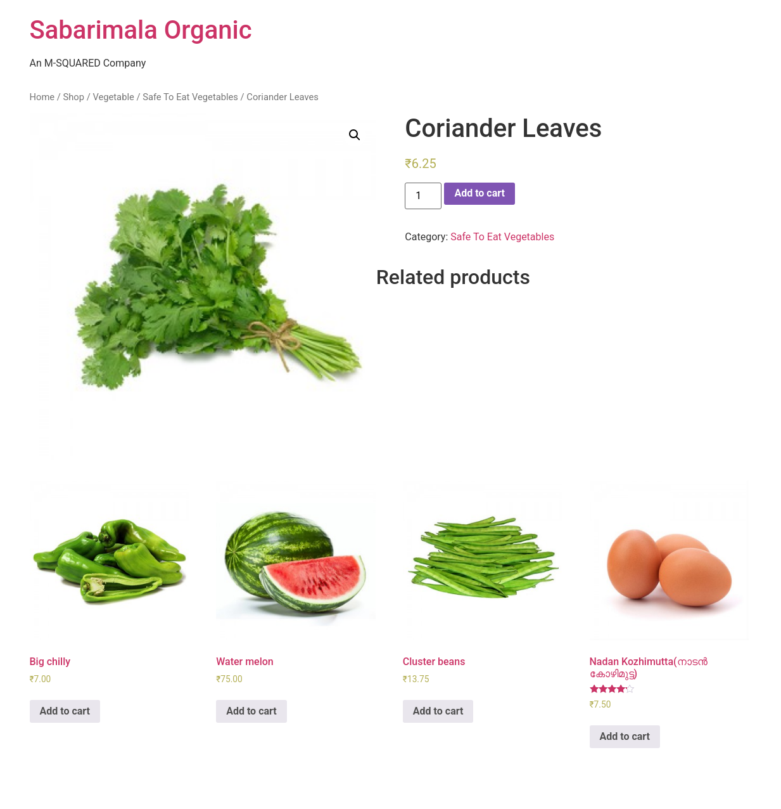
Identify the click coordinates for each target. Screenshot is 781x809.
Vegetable (113, 97)
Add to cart (479, 193)
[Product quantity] (423, 196)
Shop (73, 97)
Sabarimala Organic (141, 30)
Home (42, 97)
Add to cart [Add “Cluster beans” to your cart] (438, 711)
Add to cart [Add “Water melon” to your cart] (251, 711)
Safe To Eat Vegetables (190, 97)
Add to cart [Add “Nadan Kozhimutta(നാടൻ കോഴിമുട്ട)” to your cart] (625, 736)
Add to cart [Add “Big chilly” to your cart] (65, 711)
